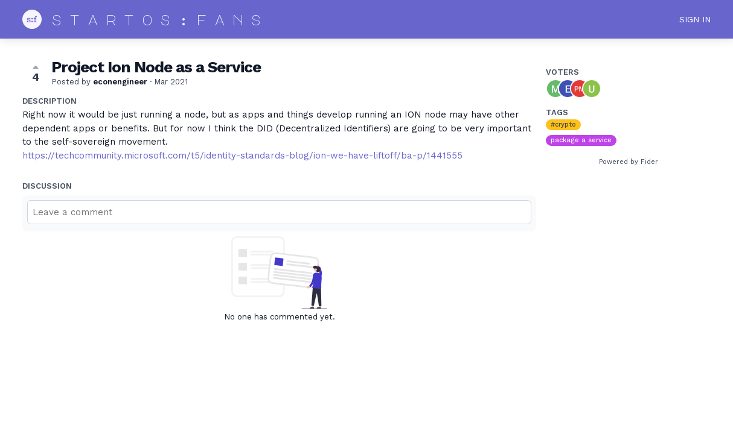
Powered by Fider (628, 162)
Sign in (695, 19)
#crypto (563, 124)
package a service (581, 140)
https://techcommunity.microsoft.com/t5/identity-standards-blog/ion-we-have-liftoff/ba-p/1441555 (242, 155)
